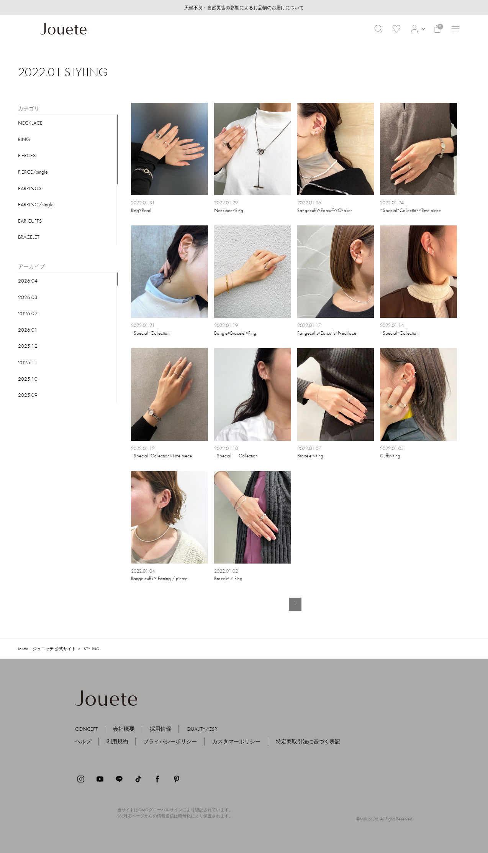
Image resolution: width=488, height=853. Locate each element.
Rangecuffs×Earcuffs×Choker (324, 210)
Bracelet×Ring (310, 455)
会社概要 (123, 728)
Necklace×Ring (228, 210)
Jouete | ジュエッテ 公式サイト (47, 648)
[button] (417, 29)
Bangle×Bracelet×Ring (235, 333)
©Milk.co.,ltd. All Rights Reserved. (384, 819)
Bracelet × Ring (228, 578)
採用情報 (160, 728)
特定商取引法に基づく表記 (308, 741)
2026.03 (28, 297)
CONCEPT (86, 728)
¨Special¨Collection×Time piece (410, 210)
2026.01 (28, 329)
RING (24, 139)
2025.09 (28, 394)
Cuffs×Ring (390, 455)
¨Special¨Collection (150, 333)
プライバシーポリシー (170, 741)
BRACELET (28, 236)
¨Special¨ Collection (236, 455)
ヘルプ (83, 741)
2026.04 (28, 280)
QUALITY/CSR (202, 728)
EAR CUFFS (30, 220)
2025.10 (28, 378)
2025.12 (28, 345)
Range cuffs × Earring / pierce (159, 578)
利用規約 (117, 741)
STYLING (91, 648)
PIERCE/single (33, 171)
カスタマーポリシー (236, 741)
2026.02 (28, 313)
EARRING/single (36, 204)
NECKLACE (30, 122)
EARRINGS (29, 188)
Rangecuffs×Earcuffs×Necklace (326, 333)
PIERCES (27, 155)
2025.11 (28, 362)
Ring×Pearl (141, 210)
